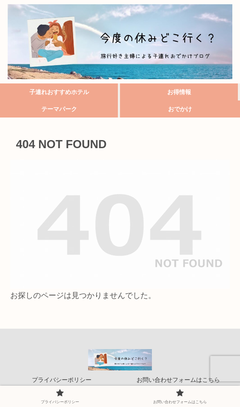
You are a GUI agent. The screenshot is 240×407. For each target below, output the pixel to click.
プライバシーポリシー (61, 379)
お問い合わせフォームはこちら (178, 379)
